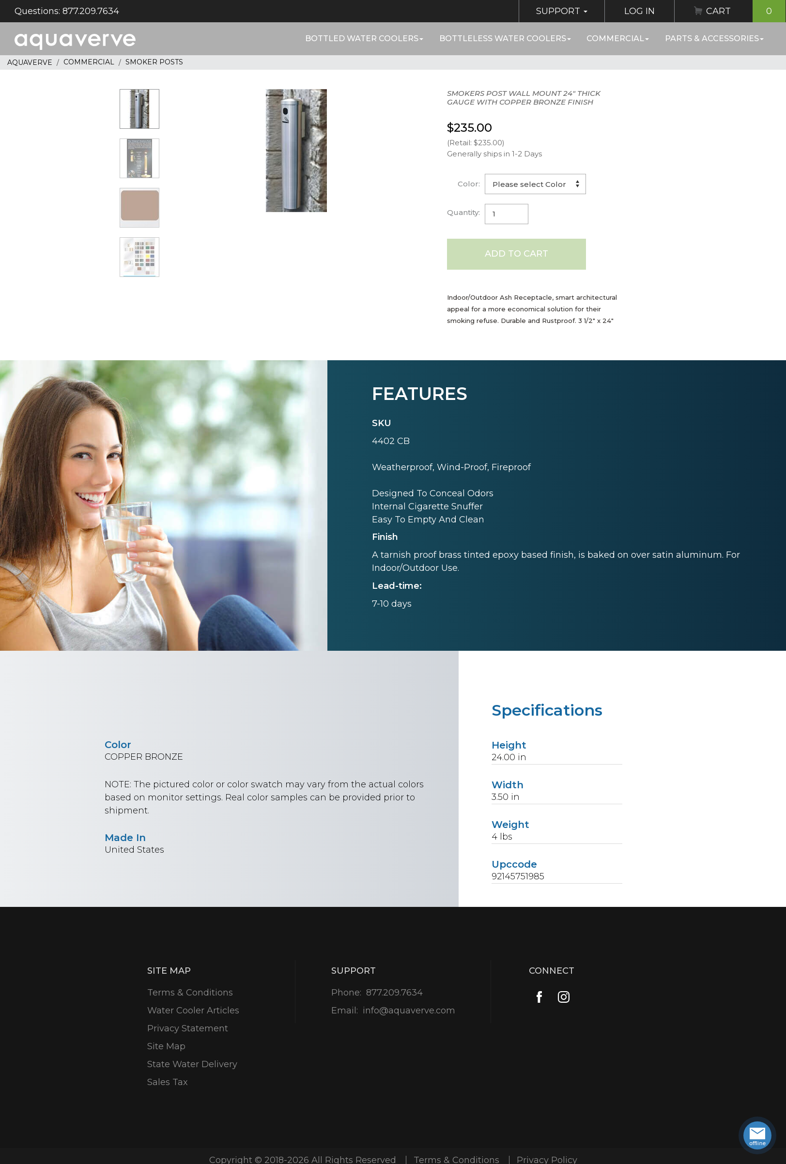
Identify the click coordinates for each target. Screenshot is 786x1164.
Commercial (617, 38)
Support (561, 11)
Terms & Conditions (190, 992)
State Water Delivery (192, 1064)
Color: (469, 183)
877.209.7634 (394, 992)
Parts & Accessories (714, 38)
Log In (639, 11)
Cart (746, 11)
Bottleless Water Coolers (505, 38)
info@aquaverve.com (409, 1010)
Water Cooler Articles (193, 1010)
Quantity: (463, 212)
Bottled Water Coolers (364, 38)
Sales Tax (167, 1082)
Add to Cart (516, 253)
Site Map (166, 1046)
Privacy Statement (187, 1028)
